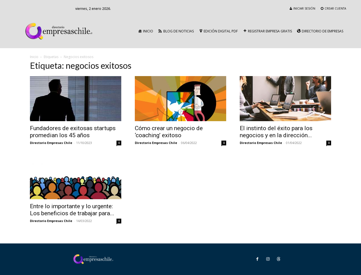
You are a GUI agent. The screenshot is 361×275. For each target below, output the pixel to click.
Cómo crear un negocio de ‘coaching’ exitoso (169, 132)
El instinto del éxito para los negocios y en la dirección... (276, 132)
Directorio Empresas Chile (51, 143)
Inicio (34, 56)
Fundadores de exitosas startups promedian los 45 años (73, 132)
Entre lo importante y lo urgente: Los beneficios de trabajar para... (72, 210)
